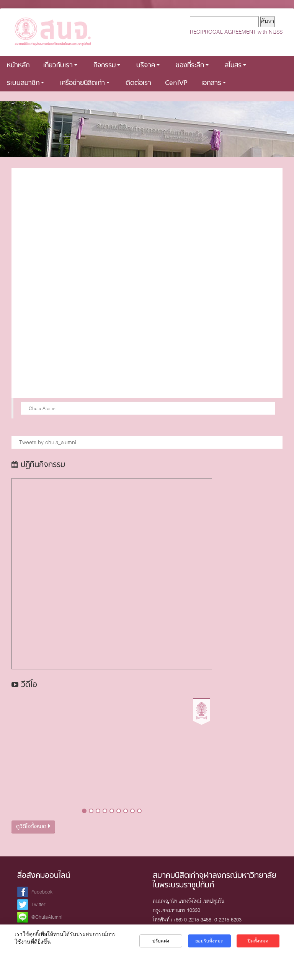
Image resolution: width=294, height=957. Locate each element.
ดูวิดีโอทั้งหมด (33, 826)
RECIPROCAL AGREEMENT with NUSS (236, 31)
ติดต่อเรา (138, 83)
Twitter (38, 904)
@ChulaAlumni (46, 917)
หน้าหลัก (18, 65)
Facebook (41, 892)
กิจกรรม (106, 65)
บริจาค (148, 65)
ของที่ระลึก (192, 65)
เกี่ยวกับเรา (60, 65)
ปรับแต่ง (160, 941)
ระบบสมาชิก (25, 83)
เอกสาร (213, 83)
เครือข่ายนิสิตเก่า (84, 83)
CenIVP (176, 83)
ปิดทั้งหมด (258, 941)
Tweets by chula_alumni (47, 442)
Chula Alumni (43, 408)
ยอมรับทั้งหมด (209, 941)
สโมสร (235, 65)
